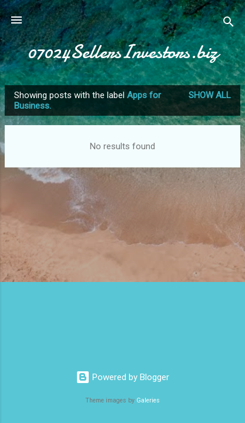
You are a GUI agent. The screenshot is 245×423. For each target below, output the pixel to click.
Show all (210, 95)
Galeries (148, 400)
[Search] (228, 24)
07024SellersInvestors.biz (123, 52)
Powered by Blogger (122, 377)
